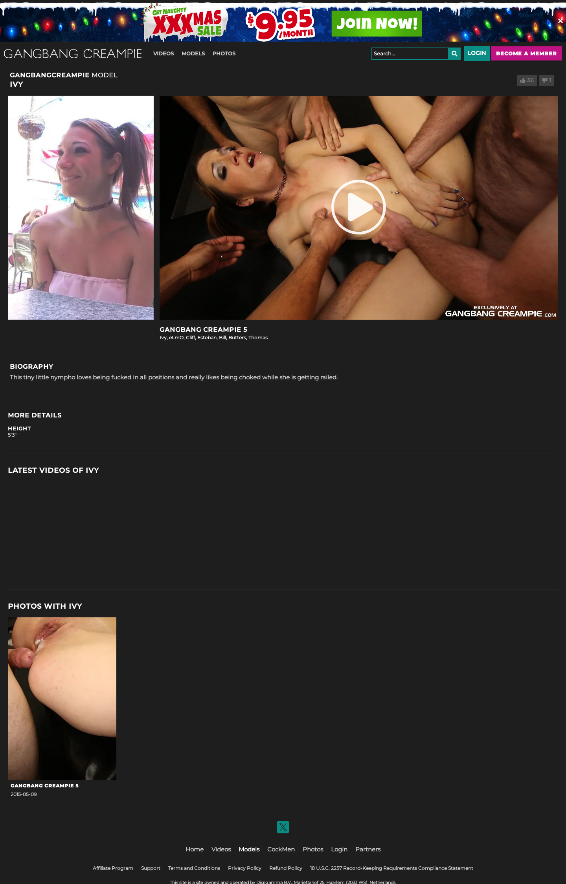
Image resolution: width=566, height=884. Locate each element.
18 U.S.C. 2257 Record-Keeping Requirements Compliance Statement (391, 868)
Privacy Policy (244, 868)
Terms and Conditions (194, 868)
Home (195, 849)
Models (193, 53)
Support (150, 868)
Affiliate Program (113, 868)
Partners (367, 849)
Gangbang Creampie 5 (203, 329)
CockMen (281, 849)
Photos (224, 53)
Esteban (207, 337)
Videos (163, 53)
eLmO (176, 337)
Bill (222, 337)
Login (477, 53)
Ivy (163, 337)
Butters (237, 337)
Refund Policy (285, 868)
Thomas (258, 337)
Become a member (526, 53)
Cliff (190, 337)
